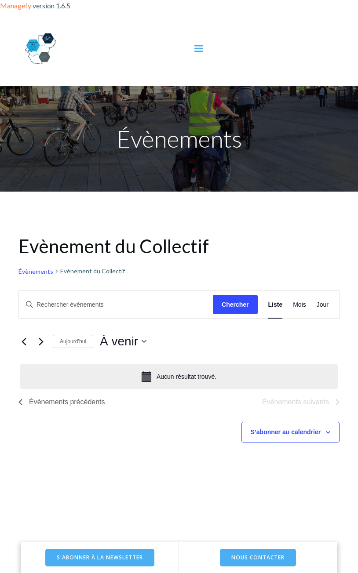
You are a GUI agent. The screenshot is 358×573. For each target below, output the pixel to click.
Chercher (235, 304)
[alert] (179, 376)
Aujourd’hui (73, 341)
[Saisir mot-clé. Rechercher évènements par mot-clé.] (116, 305)
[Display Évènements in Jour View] (323, 305)
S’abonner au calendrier (286, 431)
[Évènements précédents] (23, 341)
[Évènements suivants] (41, 341)
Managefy (16, 5)
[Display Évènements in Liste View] (275, 305)
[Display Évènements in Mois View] (299, 305)
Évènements (35, 271)
